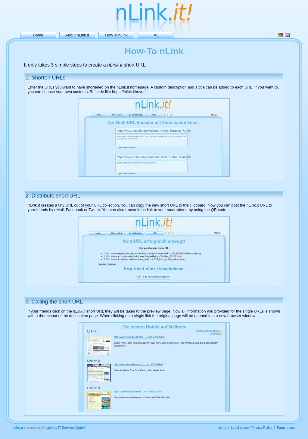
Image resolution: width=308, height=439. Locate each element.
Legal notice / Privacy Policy (252, 427)
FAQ (155, 35)
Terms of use (286, 427)
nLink (18, 427)
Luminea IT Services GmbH (65, 427)
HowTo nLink (116, 35)
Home (38, 35)
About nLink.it (77, 35)
